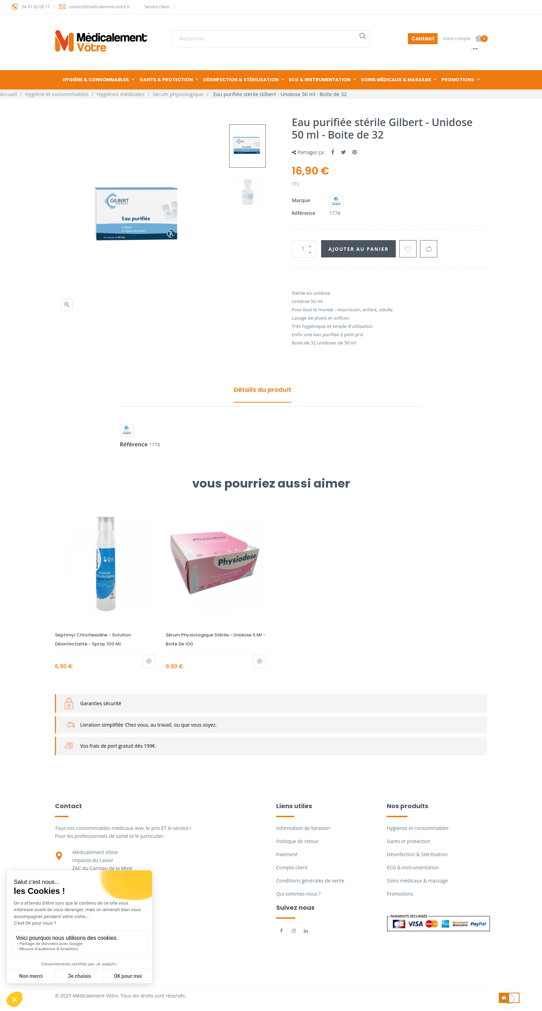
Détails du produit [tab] (262, 389)
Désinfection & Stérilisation (417, 854)
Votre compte (456, 38)
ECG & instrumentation (413, 867)
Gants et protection (408, 841)
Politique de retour (297, 841)
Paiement (287, 854)
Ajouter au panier (358, 249)
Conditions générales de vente (310, 880)
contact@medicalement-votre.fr (99, 7)
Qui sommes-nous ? (298, 893)
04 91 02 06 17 (36, 7)
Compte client (291, 867)
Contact (422, 38)
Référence (303, 213)
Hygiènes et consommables (418, 828)
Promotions (400, 893)
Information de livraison (303, 828)
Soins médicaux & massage (417, 880)
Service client (156, 7)
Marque (301, 200)
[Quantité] (304, 248)
